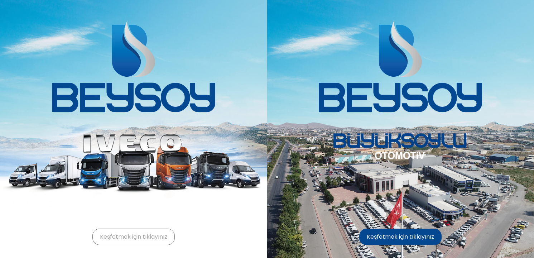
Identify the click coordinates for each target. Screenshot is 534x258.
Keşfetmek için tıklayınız (133, 237)
